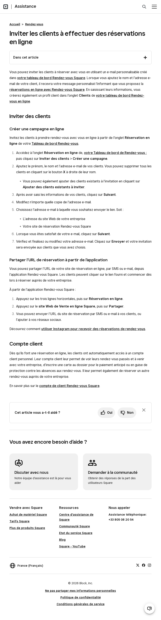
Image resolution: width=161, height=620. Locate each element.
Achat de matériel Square (28, 514)
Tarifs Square (19, 521)
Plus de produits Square (27, 528)
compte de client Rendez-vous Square (69, 386)
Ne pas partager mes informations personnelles (80, 590)
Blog (62, 539)
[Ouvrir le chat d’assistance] (149, 608)
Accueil (14, 24)
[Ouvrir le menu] (154, 7)
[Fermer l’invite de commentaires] (143, 409)
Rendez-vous (34, 24)
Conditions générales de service (81, 604)
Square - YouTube (72, 546)
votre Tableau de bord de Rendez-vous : (115, 153)
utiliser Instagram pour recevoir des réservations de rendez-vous (93, 329)
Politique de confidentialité (80, 597)
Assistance (25, 6)
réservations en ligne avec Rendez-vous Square (46, 90)
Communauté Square (74, 526)
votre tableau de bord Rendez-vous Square (51, 78)
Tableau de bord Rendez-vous (55, 144)
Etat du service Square (75, 533)
